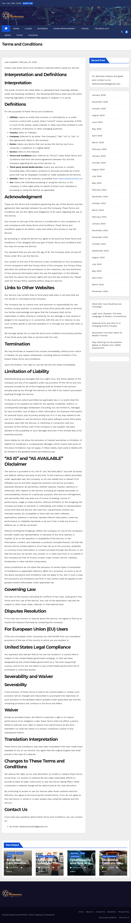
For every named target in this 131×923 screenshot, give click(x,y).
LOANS (28, 28)
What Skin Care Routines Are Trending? (17, 863)
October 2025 (99, 108)
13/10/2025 (78, 867)
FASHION (33, 35)
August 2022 (98, 257)
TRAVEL (85, 28)
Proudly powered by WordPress (15, 915)
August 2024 (98, 169)
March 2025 (98, 142)
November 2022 (100, 237)
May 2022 (97, 271)
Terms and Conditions (108, 918)
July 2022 (97, 264)
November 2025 (100, 102)
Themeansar (49, 915)
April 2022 (97, 278)
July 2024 (97, 176)
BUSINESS (43, 28)
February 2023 (99, 217)
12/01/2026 (14, 867)
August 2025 (98, 115)
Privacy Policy (123, 912)
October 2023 (99, 203)
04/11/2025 (46, 867)
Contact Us (100, 912)
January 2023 (99, 223)
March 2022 (98, 284)
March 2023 (98, 210)
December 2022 (100, 230)
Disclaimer (111, 912)
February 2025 (99, 149)
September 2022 (100, 250)
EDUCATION (11, 853)
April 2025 (97, 135)
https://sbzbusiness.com (70, 178)
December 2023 (100, 196)
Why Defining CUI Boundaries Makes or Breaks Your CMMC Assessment (107, 345)
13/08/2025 (109, 867)
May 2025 (97, 129)
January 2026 (99, 95)
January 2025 (99, 156)
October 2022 (99, 244)
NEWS (8, 35)
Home (16, 28)
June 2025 (97, 122)
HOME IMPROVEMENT (64, 28)
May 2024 (97, 183)
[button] (122, 32)
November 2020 (100, 291)
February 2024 (99, 190)
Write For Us (124, 918)
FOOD (20, 35)
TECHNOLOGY (102, 28)
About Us (89, 912)
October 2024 (99, 163)
